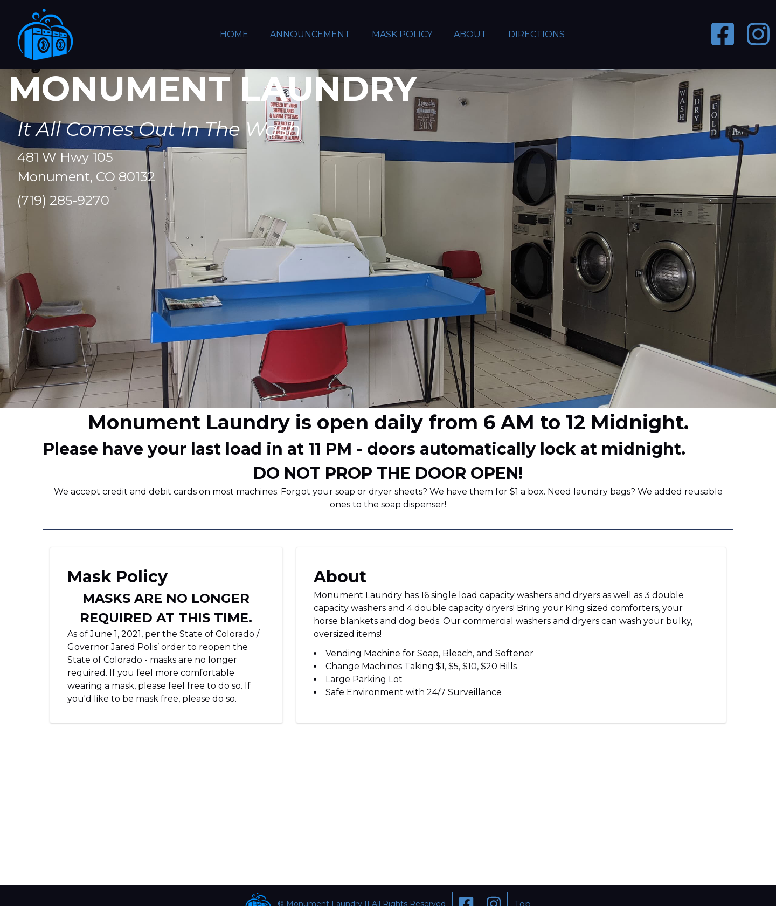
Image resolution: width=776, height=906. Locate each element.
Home (234, 34)
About (470, 34)
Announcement (310, 34)
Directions (536, 34)
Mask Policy (402, 34)
